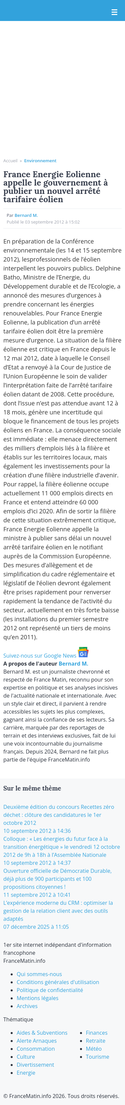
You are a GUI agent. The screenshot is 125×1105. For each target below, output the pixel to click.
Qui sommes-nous (39, 974)
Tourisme (97, 1056)
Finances (97, 1032)
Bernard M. (26, 215)
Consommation (36, 1048)
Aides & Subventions (42, 1032)
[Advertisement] (62, 91)
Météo (94, 1048)
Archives (27, 1006)
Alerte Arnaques (37, 1040)
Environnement (40, 161)
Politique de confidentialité (50, 990)
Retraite (96, 1040)
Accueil (10, 161)
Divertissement (35, 1064)
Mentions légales (37, 998)
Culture (26, 1056)
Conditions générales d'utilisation (58, 982)
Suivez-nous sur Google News (46, 655)
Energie (26, 1072)
